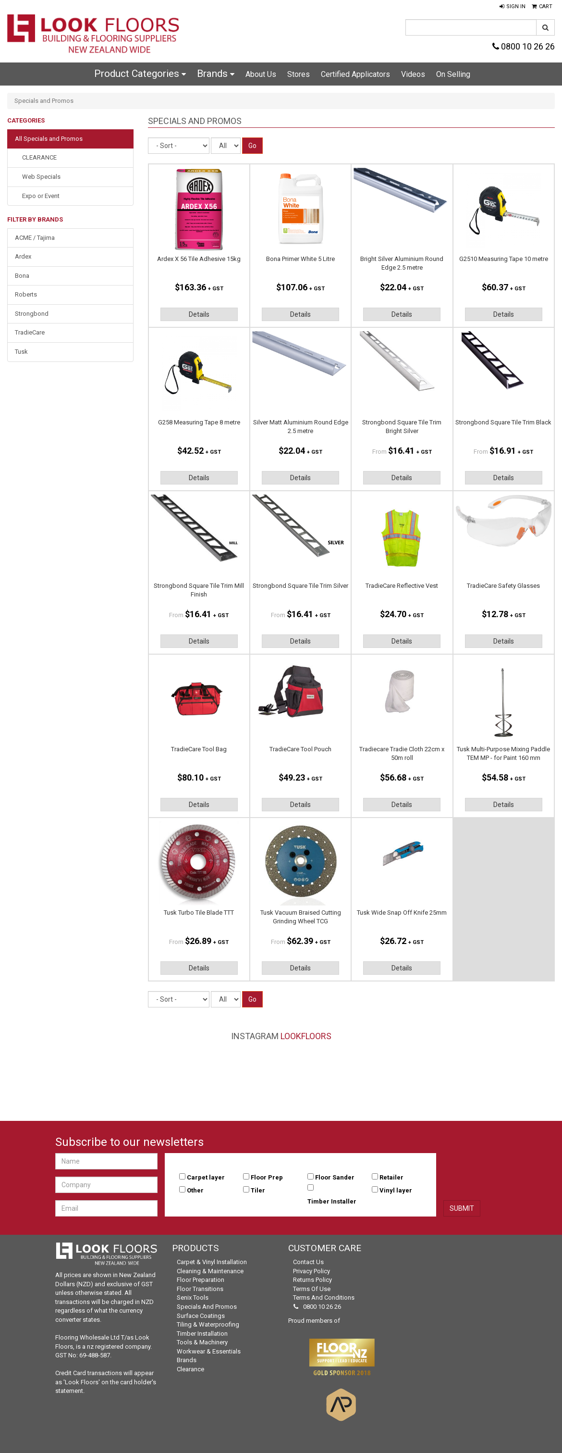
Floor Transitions (200, 1288)
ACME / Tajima (35, 237)
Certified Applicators (355, 74)
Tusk (21, 351)
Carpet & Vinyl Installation (212, 1262)
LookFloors (306, 1036)
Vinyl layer (395, 1190)
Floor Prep (267, 1177)
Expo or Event (41, 195)
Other (195, 1190)
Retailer (391, 1177)
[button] (512, 6)
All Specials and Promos (49, 138)
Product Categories (140, 73)
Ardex (23, 256)
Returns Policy (312, 1279)
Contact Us (308, 1262)
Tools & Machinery (202, 1342)
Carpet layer (206, 1177)
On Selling (453, 74)
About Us (260, 74)
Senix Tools (192, 1297)
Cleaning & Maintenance (210, 1271)
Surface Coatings (201, 1315)
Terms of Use (311, 1288)
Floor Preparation (200, 1279)
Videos (413, 74)
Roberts (26, 294)
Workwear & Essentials (209, 1351)
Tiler (258, 1190)
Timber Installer (331, 1201)
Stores (298, 74)
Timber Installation (202, 1333)
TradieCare (30, 332)
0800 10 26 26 (523, 46)
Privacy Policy (311, 1271)
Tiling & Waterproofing (208, 1324)
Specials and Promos (207, 1306)
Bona (22, 275)
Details (199, 314)
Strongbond (32, 313)
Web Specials (41, 176)
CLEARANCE (39, 157)
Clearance (190, 1369)
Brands (215, 73)
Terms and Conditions (323, 1297)
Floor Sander (334, 1177)
